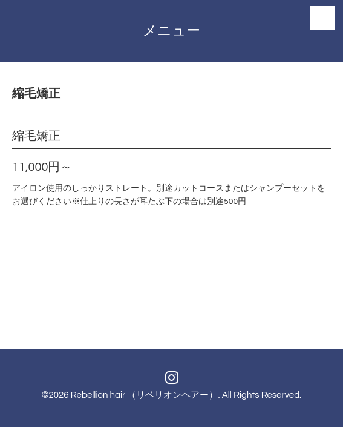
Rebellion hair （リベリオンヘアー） (144, 395)
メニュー (171, 31)
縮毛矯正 (36, 136)
